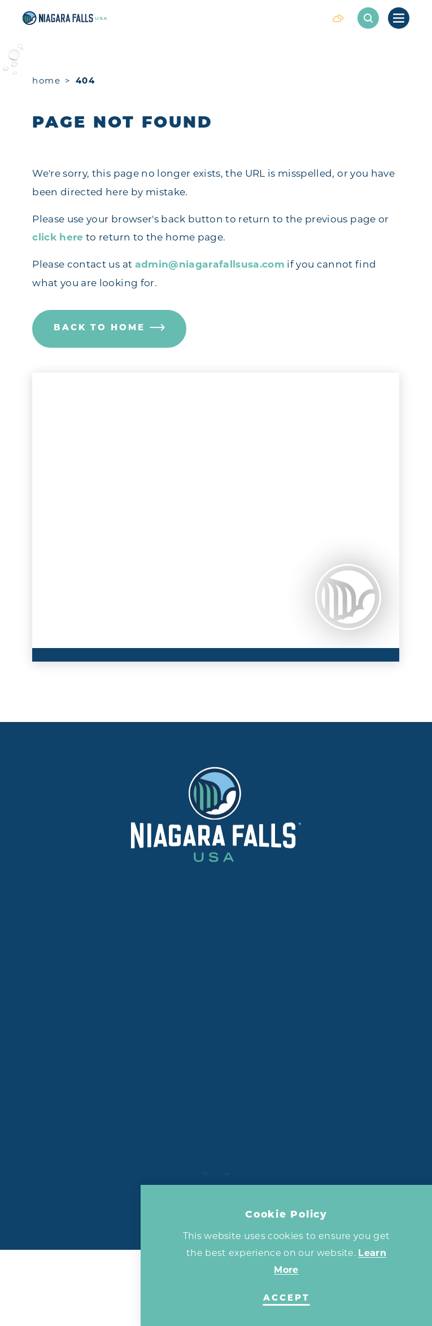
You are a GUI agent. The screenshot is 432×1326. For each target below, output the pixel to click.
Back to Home (109, 328)
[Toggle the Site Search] (368, 18)
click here (57, 237)
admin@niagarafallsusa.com (210, 264)
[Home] (170, 18)
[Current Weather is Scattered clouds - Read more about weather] (337, 18)
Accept (286, 1298)
